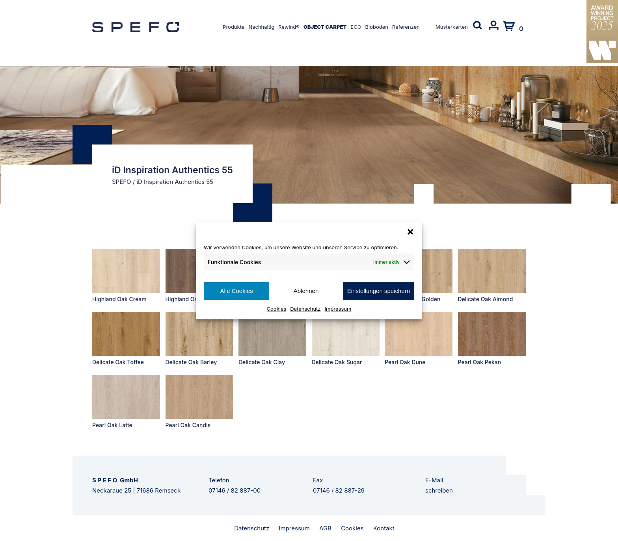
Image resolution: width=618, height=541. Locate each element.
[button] (410, 232)
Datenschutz (305, 308)
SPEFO (121, 181)
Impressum (338, 308)
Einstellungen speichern (378, 290)
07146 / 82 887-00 (234, 490)
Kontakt (384, 528)
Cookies (277, 308)
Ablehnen (306, 290)
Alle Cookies (236, 290)
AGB (325, 528)
